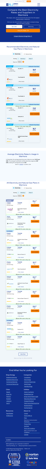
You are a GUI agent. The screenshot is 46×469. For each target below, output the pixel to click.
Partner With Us (28, 415)
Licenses (26, 434)
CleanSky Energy (28, 386)
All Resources (9, 415)
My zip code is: (18, 1)
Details (21, 81)
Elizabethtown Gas (28, 394)
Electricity (23, 58)
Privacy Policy (27, 424)
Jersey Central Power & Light (31, 396)
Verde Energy (27, 384)
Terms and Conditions (29, 428)
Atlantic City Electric (29, 392)
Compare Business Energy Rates (23, 36)
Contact (26, 413)
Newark (8, 392)
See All (8, 403)
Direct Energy (27, 379)
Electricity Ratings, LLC (11, 445)
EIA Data (21, 164)
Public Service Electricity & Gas (31, 403)
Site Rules (26, 426)
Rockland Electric (28, 405)
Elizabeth (8, 399)
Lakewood (8, 401)
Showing (15, 58)
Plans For (15, 62)
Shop (23, 30)
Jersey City (8, 394)
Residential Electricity (11, 377)
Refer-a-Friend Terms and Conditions (30, 431)
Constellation (27, 377)
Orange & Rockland (29, 401)
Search (28, 1)
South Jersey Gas (28, 407)
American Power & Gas (29, 382)
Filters (30, 58)
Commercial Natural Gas (12, 384)
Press (25, 418)
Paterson (8, 396)
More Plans (23, 354)
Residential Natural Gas (12, 379)
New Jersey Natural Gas (30, 399)
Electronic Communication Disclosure (30, 420)
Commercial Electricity (11, 382)
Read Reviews (9, 413)
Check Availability (34, 114)
